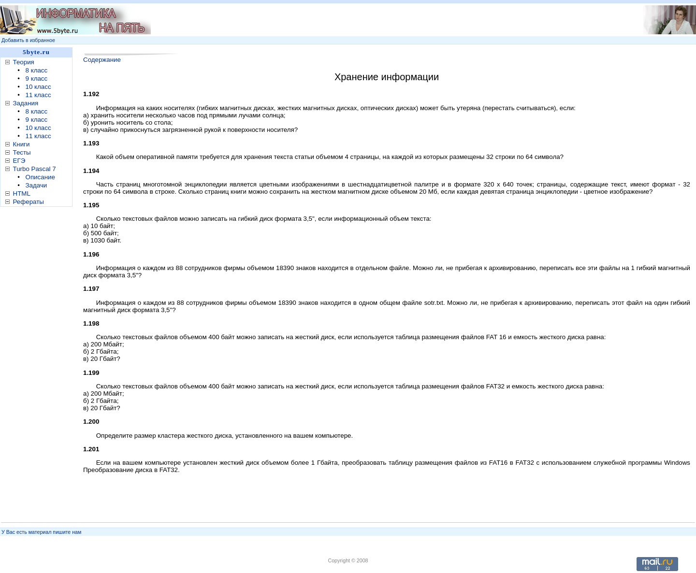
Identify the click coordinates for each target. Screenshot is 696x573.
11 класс (38, 95)
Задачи (36, 185)
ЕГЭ (19, 160)
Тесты (22, 152)
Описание (40, 177)
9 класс (37, 78)
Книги (21, 144)
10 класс (38, 86)
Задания (26, 103)
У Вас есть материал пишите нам (41, 532)
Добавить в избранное (28, 40)
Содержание (102, 59)
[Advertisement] (371, 19)
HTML (21, 193)
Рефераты (28, 201)
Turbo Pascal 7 (34, 168)
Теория (23, 62)
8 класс (37, 70)
